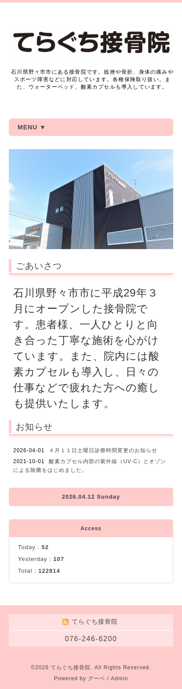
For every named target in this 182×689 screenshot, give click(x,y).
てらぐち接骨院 (71, 667)
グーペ (96, 678)
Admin (119, 678)
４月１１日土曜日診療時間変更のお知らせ (103, 450)
